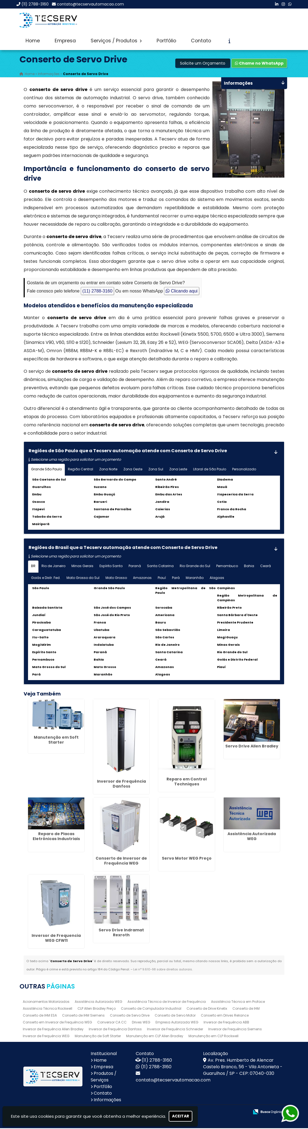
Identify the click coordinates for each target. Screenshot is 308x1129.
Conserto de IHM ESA (40, 1016)
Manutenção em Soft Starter (56, 740)
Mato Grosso (116, 578)
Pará (176, 578)
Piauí (162, 578)
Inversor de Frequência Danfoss (121, 784)
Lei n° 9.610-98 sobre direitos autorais (162, 970)
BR (33, 566)
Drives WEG (141, 1023)
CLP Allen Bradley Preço (96, 1009)
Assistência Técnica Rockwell (47, 1009)
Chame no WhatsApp (259, 64)
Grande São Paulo (46, 470)
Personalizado (244, 470)
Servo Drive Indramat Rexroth (121, 933)
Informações (107, 1100)
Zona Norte (108, 470)
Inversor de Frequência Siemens (235, 1030)
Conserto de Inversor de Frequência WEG (121, 861)
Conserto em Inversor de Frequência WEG (57, 1023)
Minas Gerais (82, 566)
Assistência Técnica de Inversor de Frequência (166, 1002)
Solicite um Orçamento (202, 64)
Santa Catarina (160, 566)
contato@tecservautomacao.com (90, 4)
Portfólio (166, 40)
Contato (201, 40)
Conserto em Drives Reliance (225, 1016)
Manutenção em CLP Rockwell (213, 1036)
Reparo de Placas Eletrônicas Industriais (56, 837)
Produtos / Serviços (103, 1077)
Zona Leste (178, 470)
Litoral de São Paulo (209, 470)
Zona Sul (155, 470)
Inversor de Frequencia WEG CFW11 (56, 939)
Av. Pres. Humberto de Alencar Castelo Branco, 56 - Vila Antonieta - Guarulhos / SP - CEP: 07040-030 (242, 1067)
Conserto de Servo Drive (129, 1016)
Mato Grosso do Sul (82, 578)
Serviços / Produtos (116, 40)
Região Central (80, 470)
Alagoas (217, 578)
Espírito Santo (111, 566)
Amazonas (142, 578)
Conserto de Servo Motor (175, 1016)
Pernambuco (227, 566)
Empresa (65, 40)
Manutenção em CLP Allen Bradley (154, 1036)
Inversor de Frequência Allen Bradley (53, 1030)
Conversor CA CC (112, 1023)
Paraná (135, 566)
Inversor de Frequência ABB (226, 1023)
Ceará (265, 566)
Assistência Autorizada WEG (251, 837)
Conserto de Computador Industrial (151, 1009)
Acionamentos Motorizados (46, 1002)
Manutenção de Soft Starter (98, 1036)
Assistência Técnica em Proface (238, 1002)
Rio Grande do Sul (195, 566)
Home (33, 40)
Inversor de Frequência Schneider (175, 1030)
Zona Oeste (132, 470)
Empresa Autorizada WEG (177, 1023)
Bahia (249, 566)
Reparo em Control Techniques (187, 782)
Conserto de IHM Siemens (83, 1016)
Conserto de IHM (246, 1009)
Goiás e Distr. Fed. (45, 578)
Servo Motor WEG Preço (187, 859)
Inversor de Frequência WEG (46, 1036)
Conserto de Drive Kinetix (207, 1009)
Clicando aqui (181, 291)
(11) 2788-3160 (35, 4)
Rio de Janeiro (53, 566)
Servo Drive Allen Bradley (251, 747)
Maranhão (195, 578)
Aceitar (180, 1116)
